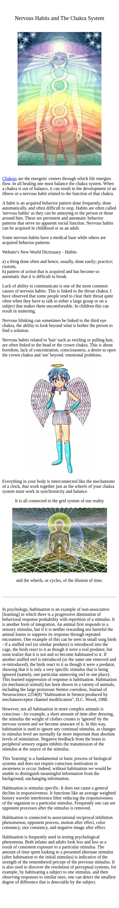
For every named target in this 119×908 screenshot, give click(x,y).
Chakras (9, 178)
